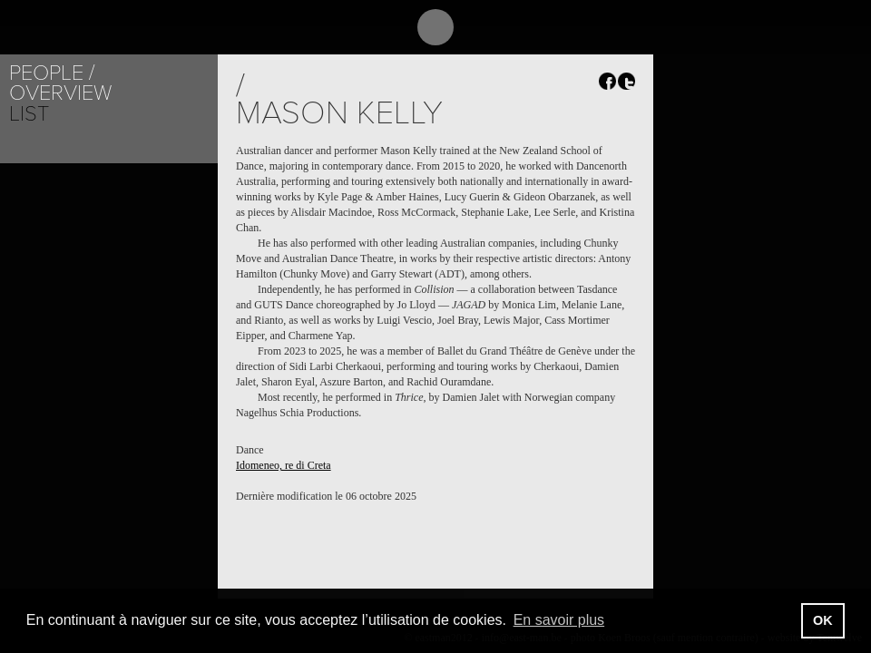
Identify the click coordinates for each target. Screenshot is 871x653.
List (29, 114)
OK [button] (823, 620)
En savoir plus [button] (559, 620)
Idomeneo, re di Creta (283, 465)
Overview (60, 93)
